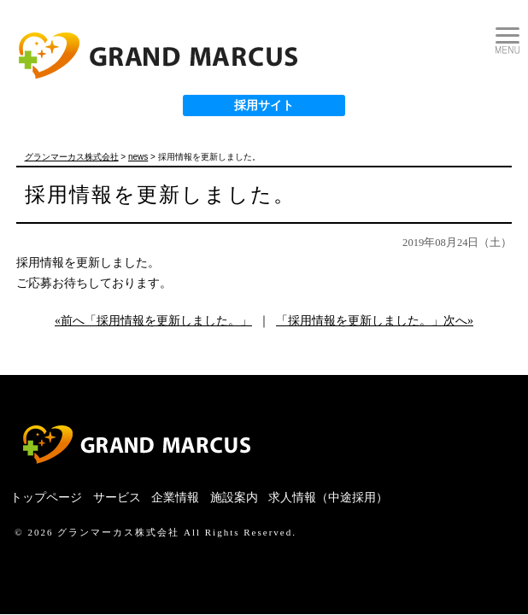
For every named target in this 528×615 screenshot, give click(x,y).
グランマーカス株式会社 (118, 532)
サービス (117, 497)
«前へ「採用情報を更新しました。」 (153, 320)
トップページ (46, 497)
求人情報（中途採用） (328, 497)
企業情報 (175, 497)
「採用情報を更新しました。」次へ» (374, 320)
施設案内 (234, 497)
